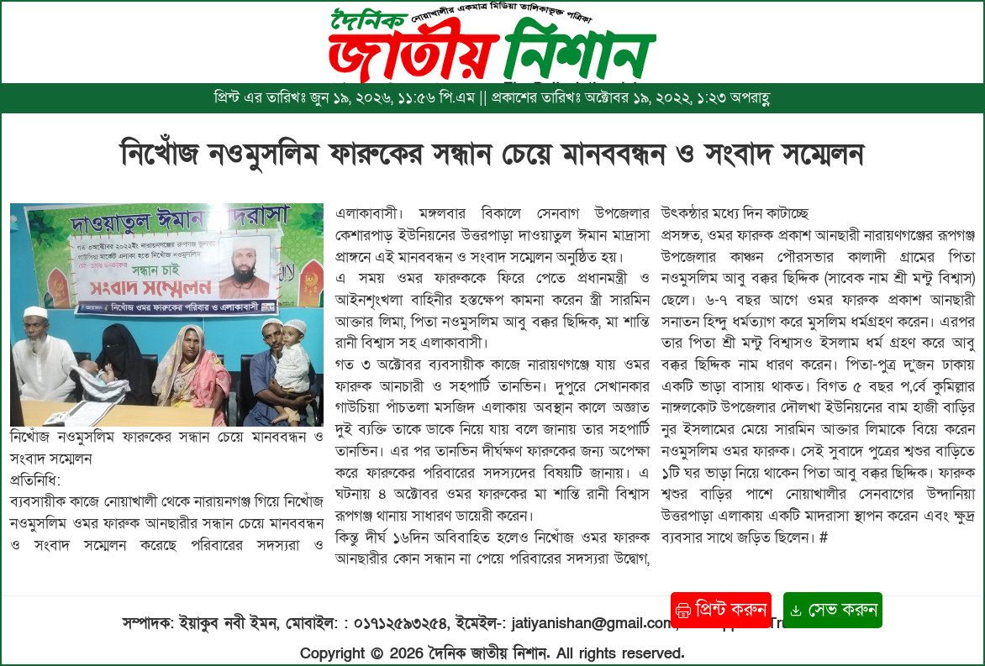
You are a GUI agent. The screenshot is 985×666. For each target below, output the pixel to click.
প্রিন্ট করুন (721, 610)
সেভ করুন (832, 610)
